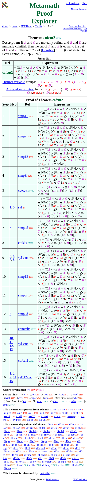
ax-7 (53, 412)
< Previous (73, 3)
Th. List (38, 26)
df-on (54, 454)
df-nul (20, 441)
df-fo (63, 458)
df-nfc (73, 431)
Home (15, 26)
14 (14, 377)
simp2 (22, 136)
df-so (66, 448)
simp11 (23, 116)
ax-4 (19, 412)
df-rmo (45, 434)
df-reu (58, 434)
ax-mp (53, 409)
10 (11, 338)
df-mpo (62, 461)
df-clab (32, 431)
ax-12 (31, 416)
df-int (39, 444)
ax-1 (62, 409)
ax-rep (57, 416)
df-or (72, 424)
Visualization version (72, 28)
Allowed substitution (20, 89)
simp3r (22, 295)
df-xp (19, 451)
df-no (19, 465)
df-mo (7, 431)
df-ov (33, 461)
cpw (34, 397)
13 (11, 349)
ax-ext (44, 416)
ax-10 (7, 416)
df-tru (29, 427)
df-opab (65, 444)
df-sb (78, 427)
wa (34, 394)
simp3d (23, 314)
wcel (75, 394)
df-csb (27, 438)
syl (20, 207)
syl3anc (23, 258)
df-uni (27, 444)
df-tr (15, 448)
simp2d (23, 228)
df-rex (31, 434)
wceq (60, 394)
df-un (52, 438)
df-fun (16, 458)
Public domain (52, 479)
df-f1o (75, 458)
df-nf (66, 427)
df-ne (6, 434)
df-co (57, 451)
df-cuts (7, 468)
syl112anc (25, 377)
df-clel (60, 431)
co (24, 401)
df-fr (77, 448)
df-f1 (51, 458)
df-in (64, 438)
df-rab (71, 434)
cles (55, 401)
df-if (32, 441)
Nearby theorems (79, 9)
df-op (14, 444)
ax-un (42, 419)
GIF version (84, 29)
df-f (40, 458)
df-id (27, 448)
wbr (75, 397)
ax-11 (19, 416)
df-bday (46, 465)
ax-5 (30, 412)
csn (46, 397)
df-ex (54, 427)
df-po (54, 448)
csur (39, 401)
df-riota (19, 461)
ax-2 (70, 409)
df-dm (69, 451)
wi (25, 394)
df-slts (75, 465)
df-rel (31, 451)
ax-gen (7, 412)
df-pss (7, 441)
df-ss (75, 438)
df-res (15, 454)
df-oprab (47, 461)
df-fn (29, 458)
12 (11, 346)
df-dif (40, 438)
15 (11, 381)
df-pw (44, 441)
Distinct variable (14, 82)
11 (11, 342)
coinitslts (24, 329)
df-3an (16, 427)
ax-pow (17, 419)
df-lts (32, 465)
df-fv (6, 461)
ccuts (6, 404)
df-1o (75, 461)
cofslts (22, 243)
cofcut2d (44, 473)
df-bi (50, 424)
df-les (61, 465)
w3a (46, 394)
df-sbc (14, 438)
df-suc (66, 454)
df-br (51, 444)
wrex (20, 397)
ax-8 (64, 412)
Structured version (77, 26)
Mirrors (5, 26)
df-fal (42, 427)
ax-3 (78, 409)
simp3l (22, 175)
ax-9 (75, 412)
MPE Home (26, 26)
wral (7, 397)
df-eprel (40, 448)
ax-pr (30, 419)
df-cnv (44, 451)
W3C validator (80, 479)
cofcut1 (23, 360)
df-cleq (47, 431)
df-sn (56, 441)
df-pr (68, 441)
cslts (73, 401)
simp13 (23, 276)
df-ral (19, 434)
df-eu (19, 431)
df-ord (41, 454)
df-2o (6, 465)
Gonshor (48, 50)
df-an (61, 424)
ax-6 (42, 412)
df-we (7, 451)
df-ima (28, 454)
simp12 (23, 156)
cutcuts (23, 190)
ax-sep (71, 416)
